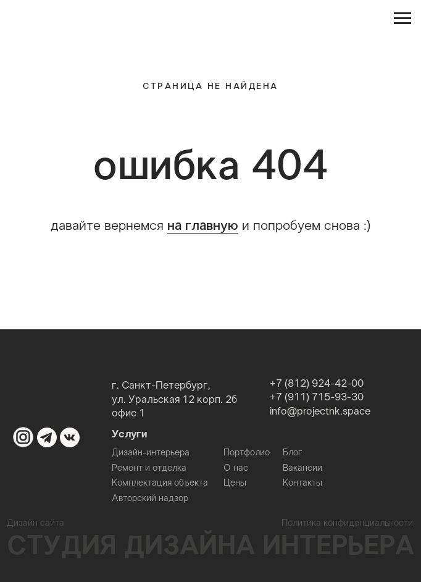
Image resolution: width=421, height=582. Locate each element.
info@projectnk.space (320, 412)
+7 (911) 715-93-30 (317, 398)
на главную (202, 226)
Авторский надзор (150, 498)
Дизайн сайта (35, 523)
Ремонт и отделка (149, 468)
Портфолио (246, 453)
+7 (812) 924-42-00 (317, 384)
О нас (235, 468)
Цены (234, 483)
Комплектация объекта (160, 483)
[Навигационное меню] (402, 18)
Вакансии (302, 468)
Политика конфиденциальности (347, 523)
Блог (292, 453)
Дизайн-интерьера (151, 453)
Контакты (302, 483)
